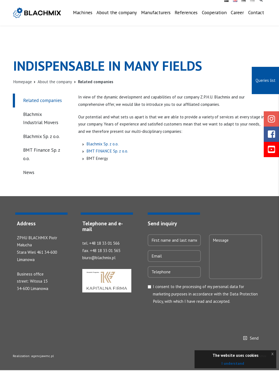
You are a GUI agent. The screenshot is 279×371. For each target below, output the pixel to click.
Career (237, 16)
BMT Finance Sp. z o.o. (41, 154)
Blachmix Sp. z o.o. (41, 136)
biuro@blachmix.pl (99, 258)
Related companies (42, 100)
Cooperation (214, 16)
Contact (256, 16)
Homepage (23, 82)
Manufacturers (156, 16)
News (28, 172)
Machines (87, 16)
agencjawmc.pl (42, 357)
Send (254, 339)
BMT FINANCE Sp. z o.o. (108, 152)
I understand (233, 363)
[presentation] (189, 318)
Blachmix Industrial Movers (40, 118)
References (186, 16)
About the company (111, 20)
